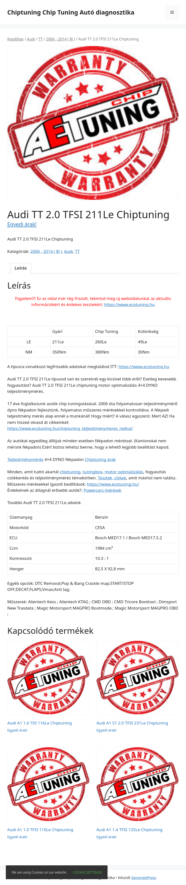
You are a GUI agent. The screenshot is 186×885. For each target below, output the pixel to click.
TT (40, 39)
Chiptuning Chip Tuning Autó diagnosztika (70, 12)
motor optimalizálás (124, 472)
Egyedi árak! (22, 224)
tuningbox (92, 472)
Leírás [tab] (21, 268)
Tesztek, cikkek (112, 478)
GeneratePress (143, 877)
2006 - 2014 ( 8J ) (60, 39)
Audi (31, 39)
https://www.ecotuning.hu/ (113, 484)
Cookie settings (87, 872)
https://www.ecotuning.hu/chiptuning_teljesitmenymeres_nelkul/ (70, 428)
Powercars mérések (102, 490)
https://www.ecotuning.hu (129, 304)
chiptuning (70, 472)
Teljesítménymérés (25, 459)
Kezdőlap (15, 39)
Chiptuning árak (100, 459)
